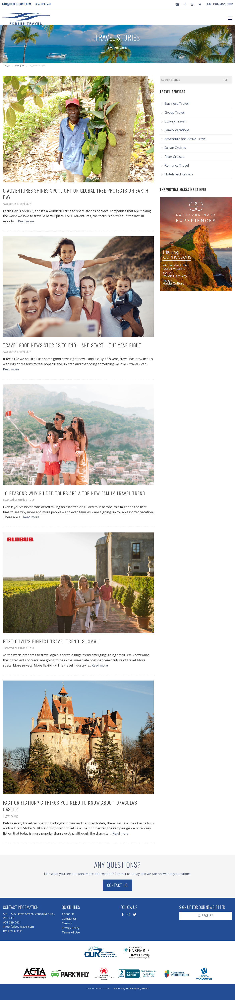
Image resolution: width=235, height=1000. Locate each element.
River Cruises (174, 156)
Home (6, 66)
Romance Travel (177, 165)
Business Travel (177, 103)
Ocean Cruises (175, 147)
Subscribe (205, 915)
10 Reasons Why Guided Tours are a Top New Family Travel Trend (74, 493)
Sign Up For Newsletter (219, 4)
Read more (26, 221)
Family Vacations (177, 130)
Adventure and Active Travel (185, 139)
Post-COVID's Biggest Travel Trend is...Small (51, 641)
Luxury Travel (175, 121)
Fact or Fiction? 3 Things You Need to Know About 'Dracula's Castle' (70, 806)
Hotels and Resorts (179, 174)
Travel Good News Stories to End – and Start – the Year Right (72, 345)
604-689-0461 (43, 4)
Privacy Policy (70, 928)
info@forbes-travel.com (16, 4)
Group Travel (175, 112)
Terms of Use (71, 932)
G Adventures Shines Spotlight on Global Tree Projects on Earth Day (75, 194)
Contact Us (117, 885)
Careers (67, 923)
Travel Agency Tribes (137, 988)
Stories (19, 66)
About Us (68, 914)
